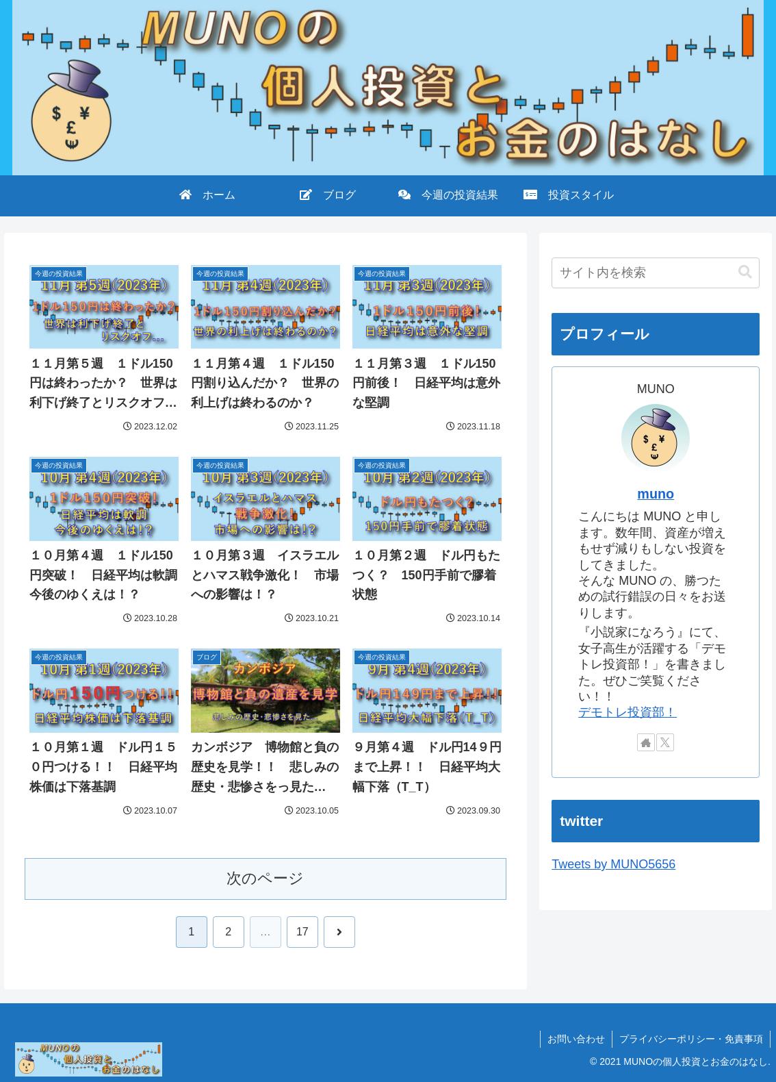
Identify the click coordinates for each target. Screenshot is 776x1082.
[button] (745, 272)
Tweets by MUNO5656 (613, 864)
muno (655, 493)
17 (302, 932)
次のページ (265, 878)
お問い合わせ (576, 1038)
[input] (656, 272)
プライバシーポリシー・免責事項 (691, 1038)
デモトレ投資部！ (627, 712)
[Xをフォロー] (665, 742)
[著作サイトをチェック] (646, 742)
